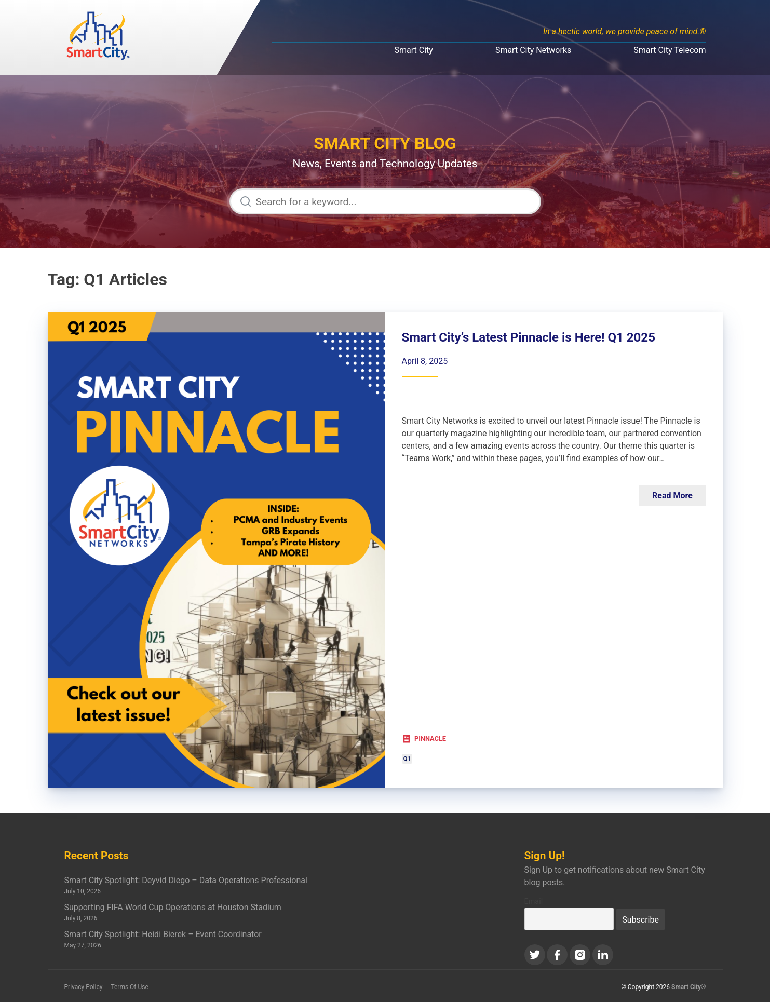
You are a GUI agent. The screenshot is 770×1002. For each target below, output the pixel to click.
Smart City (414, 50)
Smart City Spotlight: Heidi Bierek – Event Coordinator (163, 934)
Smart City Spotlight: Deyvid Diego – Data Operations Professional (185, 880)
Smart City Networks (533, 50)
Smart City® (688, 987)
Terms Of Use (129, 987)
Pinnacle (430, 738)
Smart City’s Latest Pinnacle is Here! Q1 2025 (528, 337)
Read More (672, 495)
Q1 (407, 758)
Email (533, 901)
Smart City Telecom (669, 50)
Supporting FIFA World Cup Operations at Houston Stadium (172, 907)
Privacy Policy (83, 987)
